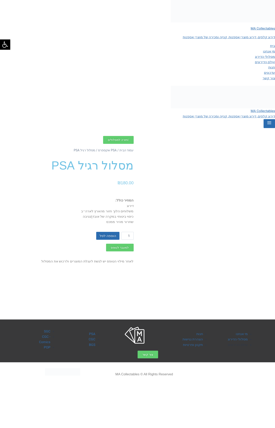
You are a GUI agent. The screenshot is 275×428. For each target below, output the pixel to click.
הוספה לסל (108, 236)
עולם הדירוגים (265, 62)
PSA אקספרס (107, 150)
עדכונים (269, 73)
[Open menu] (269, 123)
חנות (271, 67)
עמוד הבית (126, 150)
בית (272, 46)
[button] (5, 44)
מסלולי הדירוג (265, 57)
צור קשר (269, 78)
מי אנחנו (269, 51)
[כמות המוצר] (127, 236)
